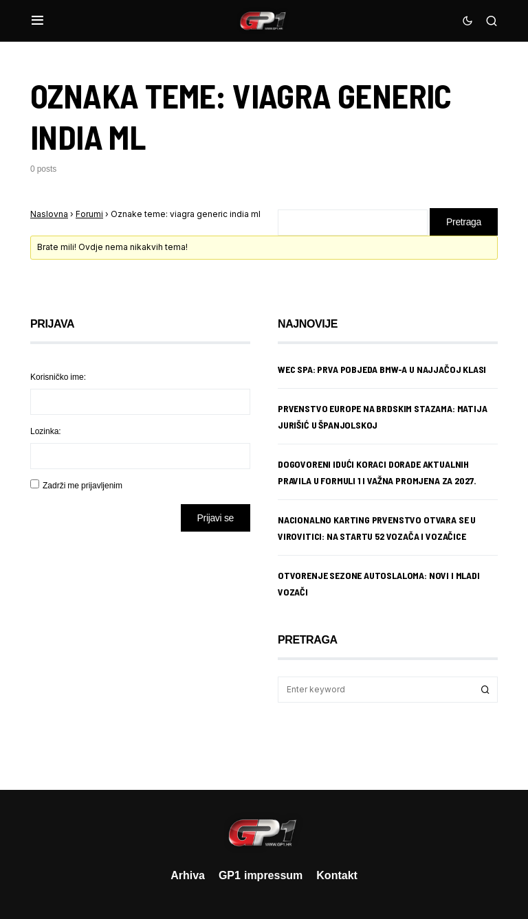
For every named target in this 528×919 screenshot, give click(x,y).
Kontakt (337, 875)
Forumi (89, 214)
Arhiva (187, 875)
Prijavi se (215, 517)
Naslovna (49, 214)
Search (485, 689)
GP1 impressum (260, 875)
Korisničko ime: (58, 377)
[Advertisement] (140, 650)
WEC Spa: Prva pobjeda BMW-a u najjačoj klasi (382, 369)
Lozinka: (45, 431)
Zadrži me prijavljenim (82, 485)
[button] (37, 20)
